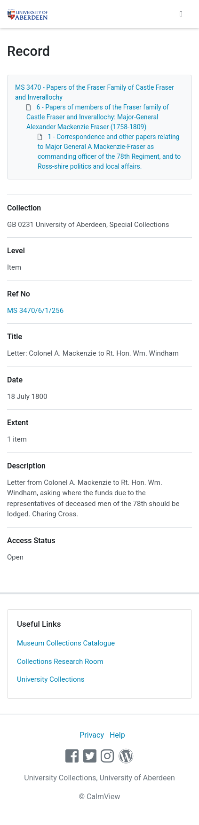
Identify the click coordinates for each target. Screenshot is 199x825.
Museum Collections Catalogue (66, 643)
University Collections (51, 679)
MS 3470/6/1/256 (35, 310)
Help (117, 735)
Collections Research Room (60, 661)
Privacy (92, 735)
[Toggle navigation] (181, 14)
